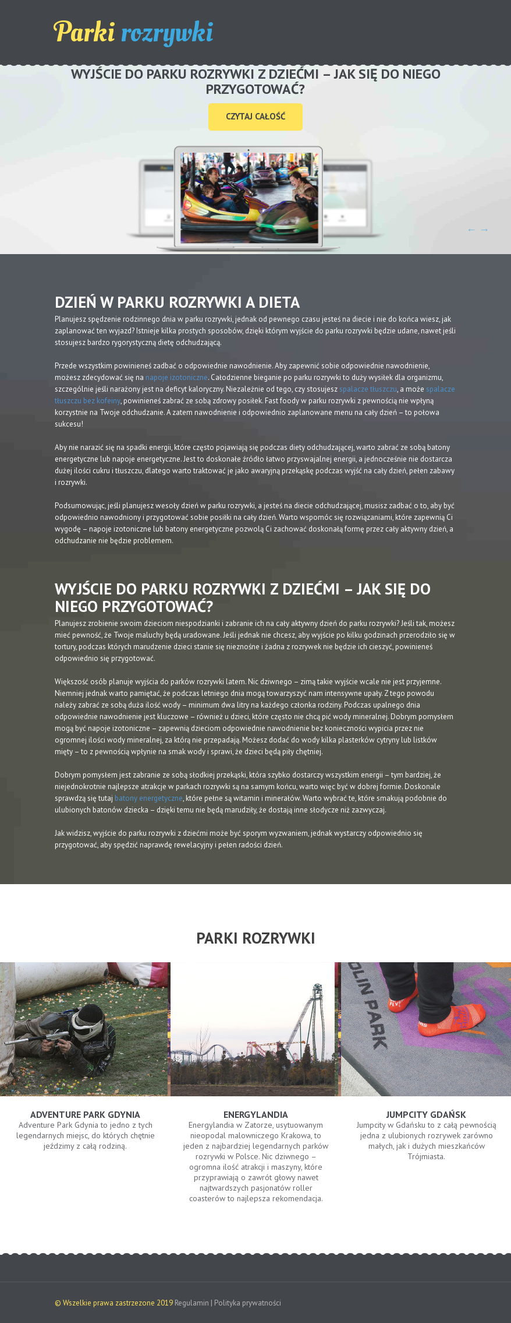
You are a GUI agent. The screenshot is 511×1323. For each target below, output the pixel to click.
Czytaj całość (255, 116)
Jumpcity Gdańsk (426, 1114)
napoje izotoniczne (177, 377)
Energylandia (255, 1114)
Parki (134, 32)
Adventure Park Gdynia (85, 1114)
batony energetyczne (149, 798)
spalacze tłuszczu (368, 389)
